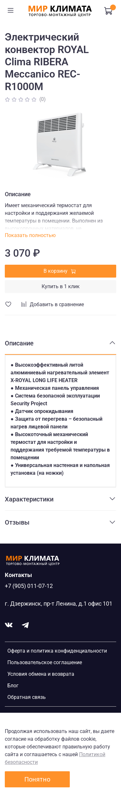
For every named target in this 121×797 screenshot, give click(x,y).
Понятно (37, 779)
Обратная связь (26, 697)
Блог (13, 685)
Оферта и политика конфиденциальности (57, 651)
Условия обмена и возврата (40, 674)
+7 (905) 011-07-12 (29, 586)
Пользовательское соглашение (44, 662)
